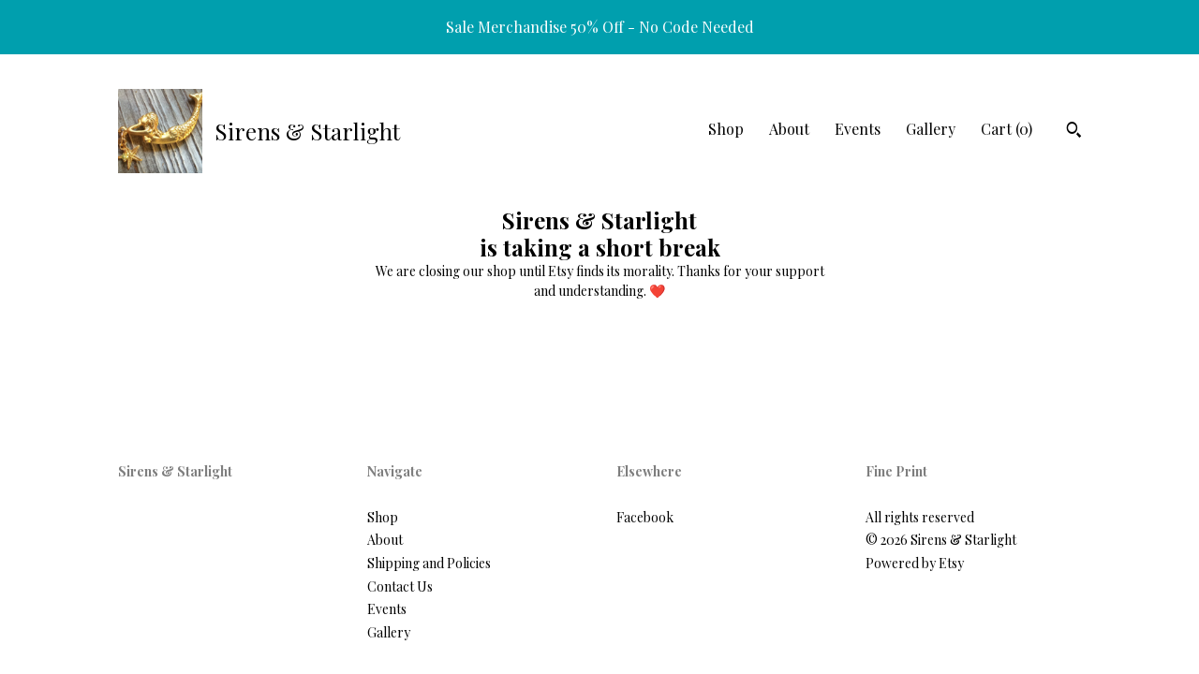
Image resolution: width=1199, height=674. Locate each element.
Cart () (1006, 129)
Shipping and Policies (429, 563)
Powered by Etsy (915, 563)
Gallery (930, 129)
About (789, 129)
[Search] (1074, 132)
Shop (726, 129)
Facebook (645, 517)
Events (858, 129)
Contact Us (400, 586)
